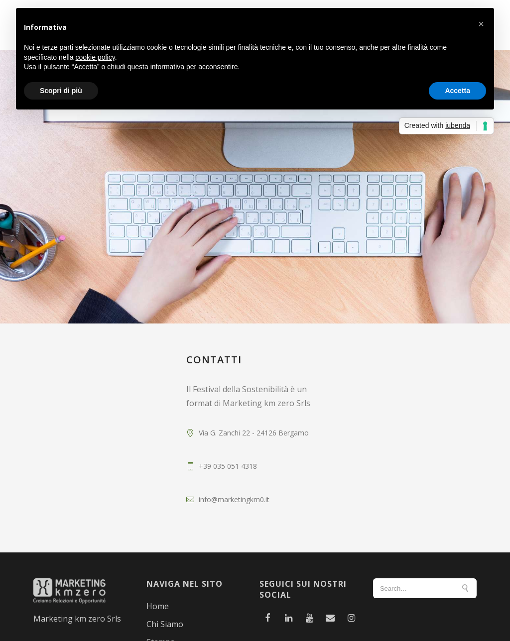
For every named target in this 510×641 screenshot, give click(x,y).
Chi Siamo (164, 616)
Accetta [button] (457, 91)
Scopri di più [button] (61, 91)
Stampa (160, 634)
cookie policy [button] (95, 57)
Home (157, 598)
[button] (481, 24)
